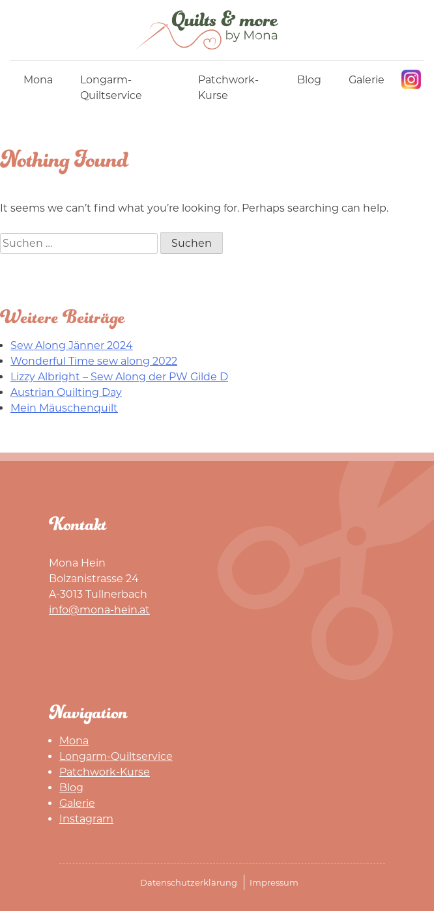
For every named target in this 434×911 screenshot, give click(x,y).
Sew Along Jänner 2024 (71, 345)
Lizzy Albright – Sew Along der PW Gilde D (119, 377)
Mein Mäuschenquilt (64, 408)
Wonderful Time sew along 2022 (93, 361)
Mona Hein (217, 29)
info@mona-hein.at (99, 610)
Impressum (274, 882)
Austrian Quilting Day (66, 392)
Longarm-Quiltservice (111, 88)
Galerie (366, 80)
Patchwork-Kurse (228, 88)
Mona (38, 80)
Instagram (411, 79)
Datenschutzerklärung (188, 882)
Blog (309, 80)
